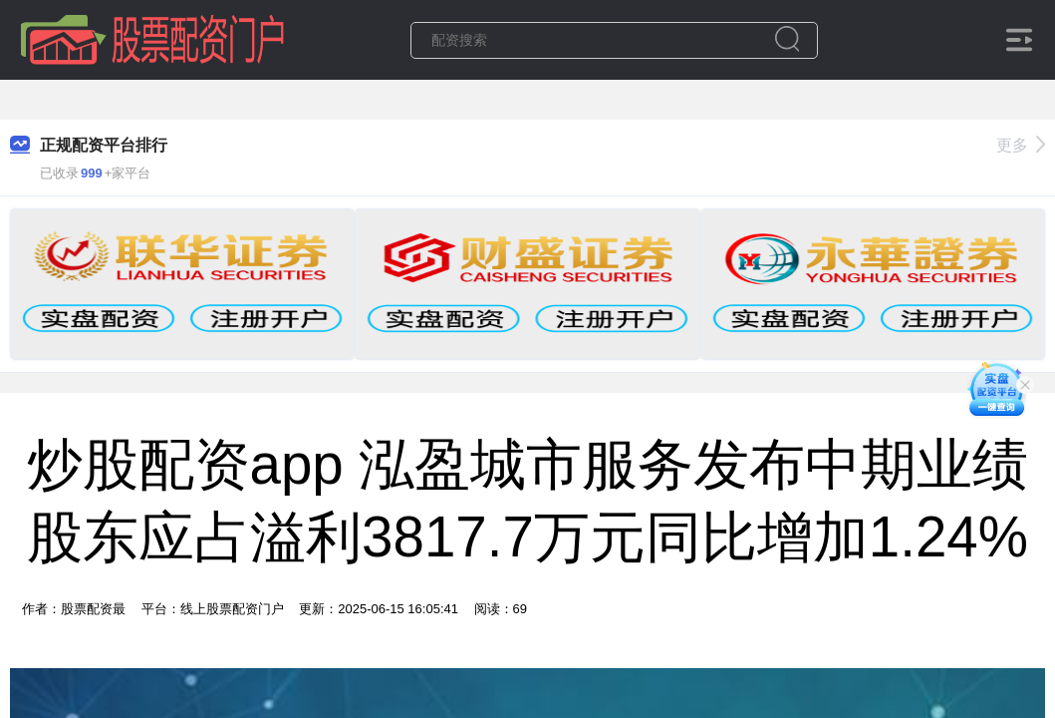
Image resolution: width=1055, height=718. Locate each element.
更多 (1020, 145)
